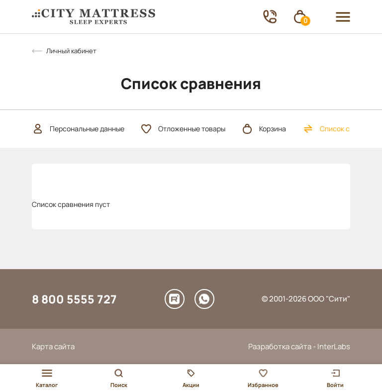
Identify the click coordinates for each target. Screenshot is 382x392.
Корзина (263, 129)
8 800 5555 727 (74, 299)
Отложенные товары (182, 129)
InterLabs (333, 346)
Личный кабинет (71, 50)
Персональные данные (78, 129)
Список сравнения (342, 129)
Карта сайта (53, 346)
